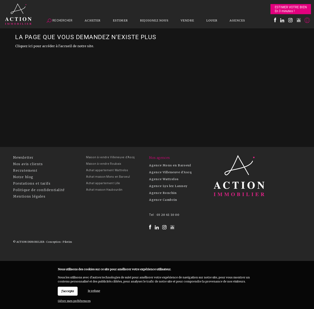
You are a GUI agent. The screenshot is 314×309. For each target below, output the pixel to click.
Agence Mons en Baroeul (170, 165)
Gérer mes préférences (74, 301)
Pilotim (67, 241)
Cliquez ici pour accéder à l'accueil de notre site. (54, 46)
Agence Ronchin (163, 193)
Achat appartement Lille (103, 183)
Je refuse (94, 291)
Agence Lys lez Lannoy (168, 186)
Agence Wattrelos (163, 179)
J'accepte (67, 291)
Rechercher (60, 21)
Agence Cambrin (163, 200)
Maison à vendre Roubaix (103, 163)
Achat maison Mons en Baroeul (108, 176)
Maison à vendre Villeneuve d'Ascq (110, 157)
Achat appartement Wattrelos (107, 170)
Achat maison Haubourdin (104, 189)
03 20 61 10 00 (168, 215)
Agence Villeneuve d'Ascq (170, 172)
